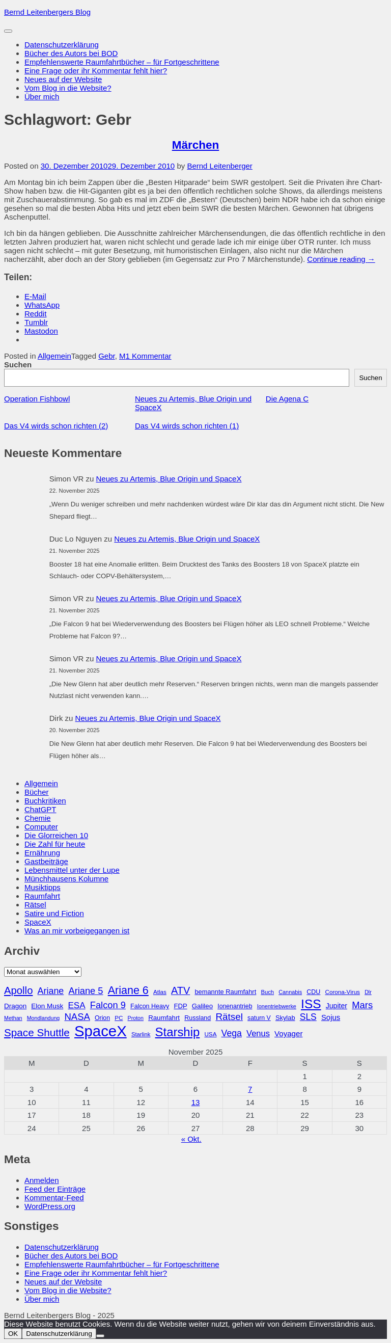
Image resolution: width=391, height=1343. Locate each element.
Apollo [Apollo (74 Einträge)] (18, 990)
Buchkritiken (45, 800)
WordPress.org (49, 1206)
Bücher (36, 792)
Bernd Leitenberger (219, 166)
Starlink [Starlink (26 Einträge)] (141, 1034)
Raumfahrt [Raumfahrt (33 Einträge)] (164, 1018)
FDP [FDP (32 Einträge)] (180, 1006)
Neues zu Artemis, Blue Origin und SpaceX (168, 478)
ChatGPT (40, 809)
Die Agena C (287, 398)
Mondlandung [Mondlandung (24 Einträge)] (43, 1018)
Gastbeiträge (46, 861)
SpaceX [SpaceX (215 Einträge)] (100, 1031)
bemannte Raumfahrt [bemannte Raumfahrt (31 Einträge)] (225, 992)
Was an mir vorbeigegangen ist (76, 930)
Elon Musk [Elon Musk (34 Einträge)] (47, 1006)
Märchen (195, 145)
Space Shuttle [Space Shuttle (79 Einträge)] (37, 1032)
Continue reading (341, 259)
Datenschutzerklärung (61, 44)
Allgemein (54, 356)
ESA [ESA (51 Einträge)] (76, 1005)
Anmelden (41, 1180)
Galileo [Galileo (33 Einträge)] (202, 1006)
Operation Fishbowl (37, 398)
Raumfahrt (42, 896)
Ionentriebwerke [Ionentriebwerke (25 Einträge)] (276, 1006)
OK (13, 1333)
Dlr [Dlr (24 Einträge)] (368, 992)
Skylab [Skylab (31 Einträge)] (285, 1018)
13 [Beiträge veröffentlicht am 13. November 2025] (195, 1102)
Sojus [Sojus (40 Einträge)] (330, 1017)
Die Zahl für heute (54, 844)
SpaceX (37, 922)
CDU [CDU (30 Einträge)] (313, 992)
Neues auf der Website (63, 79)
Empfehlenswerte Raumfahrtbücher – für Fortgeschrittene (121, 62)
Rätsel (35, 904)
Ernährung (42, 852)
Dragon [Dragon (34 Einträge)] (15, 1006)
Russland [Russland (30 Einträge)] (197, 1018)
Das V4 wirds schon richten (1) (187, 425)
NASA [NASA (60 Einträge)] (77, 1016)
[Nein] (100, 1335)
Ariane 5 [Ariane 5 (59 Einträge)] (85, 990)
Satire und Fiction (54, 913)
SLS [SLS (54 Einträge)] (308, 1017)
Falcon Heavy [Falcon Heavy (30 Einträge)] (149, 1006)
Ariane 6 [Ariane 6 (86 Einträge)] (128, 990)
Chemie (37, 818)
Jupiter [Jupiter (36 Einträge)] (336, 1006)
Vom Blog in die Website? (67, 88)
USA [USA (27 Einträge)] (210, 1034)
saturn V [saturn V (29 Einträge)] (259, 1018)
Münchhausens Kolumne (66, 878)
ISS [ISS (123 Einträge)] (311, 1004)
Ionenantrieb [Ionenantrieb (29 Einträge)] (234, 1006)
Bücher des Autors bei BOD (71, 53)
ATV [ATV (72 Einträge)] (180, 990)
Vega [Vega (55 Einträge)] (231, 1033)
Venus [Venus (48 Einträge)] (258, 1033)
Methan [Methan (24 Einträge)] (13, 1018)
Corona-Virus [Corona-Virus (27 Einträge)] (342, 991)
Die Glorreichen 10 (56, 835)
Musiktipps (42, 887)
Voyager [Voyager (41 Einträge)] (288, 1033)
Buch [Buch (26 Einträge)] (267, 992)
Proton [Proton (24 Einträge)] (136, 1018)
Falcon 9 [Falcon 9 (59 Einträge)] (108, 1005)
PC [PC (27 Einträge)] (119, 1017)
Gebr (106, 356)
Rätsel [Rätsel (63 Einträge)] (229, 1016)
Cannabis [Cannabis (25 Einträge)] (290, 992)
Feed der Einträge (55, 1189)
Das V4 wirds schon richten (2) (56, 425)
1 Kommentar (149, 356)
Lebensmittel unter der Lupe (72, 870)
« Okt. (191, 1139)
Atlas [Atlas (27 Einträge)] (159, 991)
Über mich (41, 96)
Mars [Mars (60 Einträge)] (362, 1005)
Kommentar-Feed (54, 1197)
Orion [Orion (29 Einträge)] (102, 1018)
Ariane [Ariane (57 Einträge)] (51, 991)
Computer (41, 826)
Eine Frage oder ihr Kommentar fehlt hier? (95, 70)
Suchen (18, 364)
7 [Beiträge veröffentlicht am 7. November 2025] (250, 1089)
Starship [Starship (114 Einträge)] (177, 1032)
